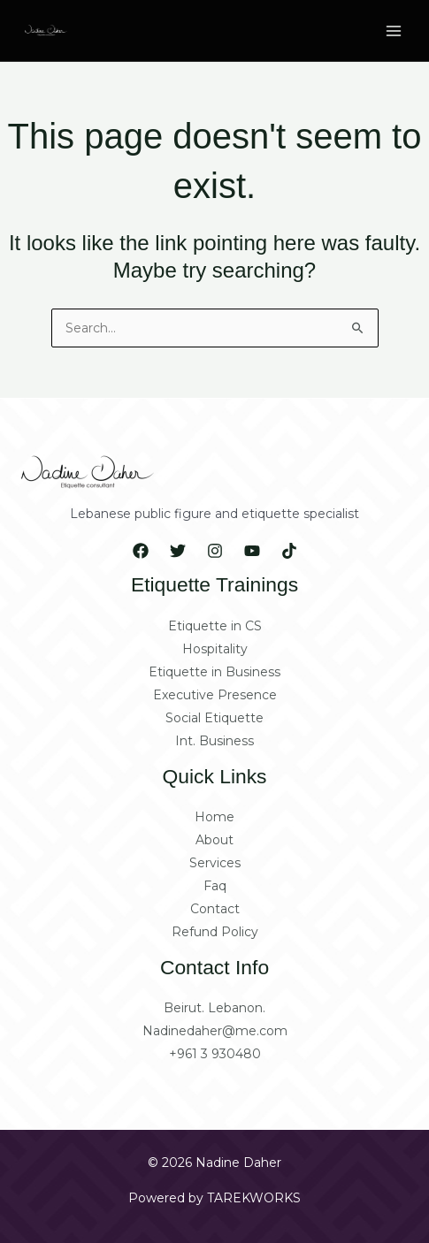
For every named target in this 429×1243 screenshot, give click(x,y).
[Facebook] (141, 551)
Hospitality (215, 649)
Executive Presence (215, 695)
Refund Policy (215, 932)
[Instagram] (215, 551)
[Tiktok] (289, 551)
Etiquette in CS (215, 626)
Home (214, 817)
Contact (215, 909)
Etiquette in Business (214, 672)
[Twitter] (178, 551)
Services (215, 863)
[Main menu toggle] (393, 31)
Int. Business (214, 741)
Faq (214, 886)
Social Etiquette (214, 718)
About (214, 840)
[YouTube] (252, 551)
